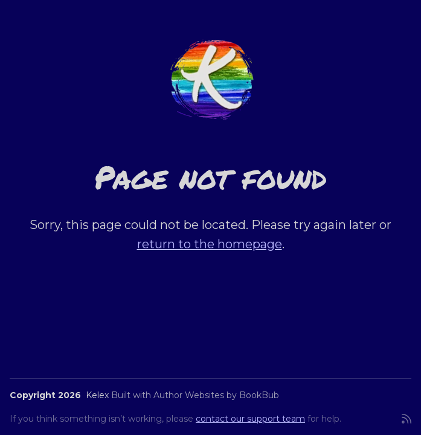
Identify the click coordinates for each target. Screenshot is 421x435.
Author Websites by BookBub (216, 395)
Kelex (97, 395)
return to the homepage (209, 244)
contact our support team (250, 418)
